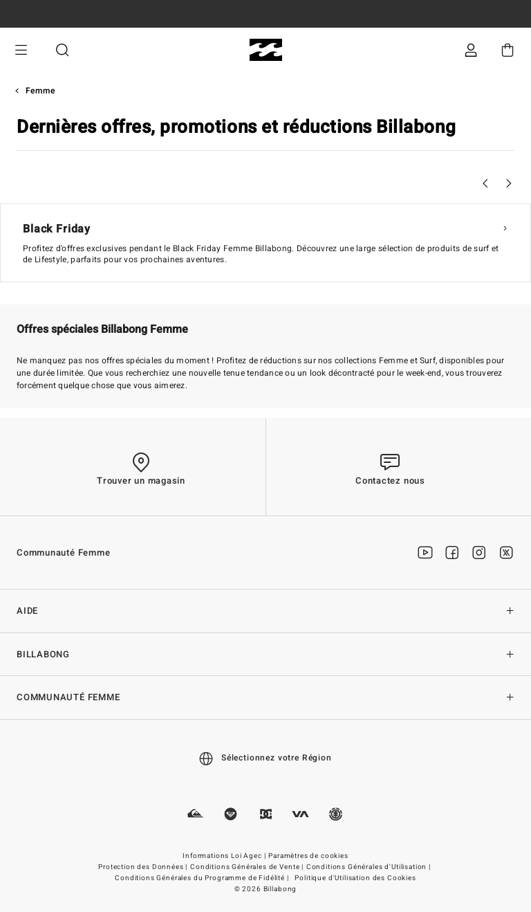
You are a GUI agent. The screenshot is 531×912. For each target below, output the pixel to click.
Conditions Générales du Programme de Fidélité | (202, 878)
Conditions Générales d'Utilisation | (369, 867)
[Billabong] (266, 50)
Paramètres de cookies (308, 856)
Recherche (62, 50)
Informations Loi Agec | (225, 856)
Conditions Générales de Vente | (248, 867)
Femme (40, 90)
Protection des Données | (143, 867)
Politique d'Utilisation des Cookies (355, 878)
